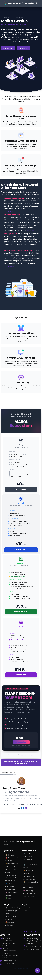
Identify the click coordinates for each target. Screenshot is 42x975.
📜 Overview (9, 855)
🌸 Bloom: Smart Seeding (11, 893)
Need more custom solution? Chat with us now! (21, 762)
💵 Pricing (8, 898)
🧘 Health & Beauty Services (30, 872)
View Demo (23, 48)
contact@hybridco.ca (10, 961)
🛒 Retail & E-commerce (28, 854)
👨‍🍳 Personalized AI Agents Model (11, 865)
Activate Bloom (21, 742)
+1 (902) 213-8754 (9, 964)
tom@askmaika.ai (34, 804)
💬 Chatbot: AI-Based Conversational (10, 872)
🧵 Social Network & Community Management (30, 885)
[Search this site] (36, 3)
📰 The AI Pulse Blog (12, 908)
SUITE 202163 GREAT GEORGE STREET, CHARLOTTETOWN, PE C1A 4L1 (10, 953)
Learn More (10, 211)
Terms (26, 911)
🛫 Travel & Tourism (27, 860)
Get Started (8, 48)
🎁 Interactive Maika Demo (10, 923)
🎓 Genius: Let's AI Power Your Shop (11, 879)
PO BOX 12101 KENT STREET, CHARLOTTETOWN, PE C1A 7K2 (10, 942)
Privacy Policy (28, 908)
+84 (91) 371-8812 (32, 949)
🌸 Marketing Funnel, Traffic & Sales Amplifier (29, 893)
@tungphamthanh (16, 792)
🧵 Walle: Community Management (10, 886)
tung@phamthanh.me (17, 804)
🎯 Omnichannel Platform (11, 859)
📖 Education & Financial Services (29, 877)
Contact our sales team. (29, 755)
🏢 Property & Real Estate (30, 866)
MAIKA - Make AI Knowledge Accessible (18, 842)
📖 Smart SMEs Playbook (10, 917)
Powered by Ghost (21, 969)
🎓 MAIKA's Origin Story (11, 912)
